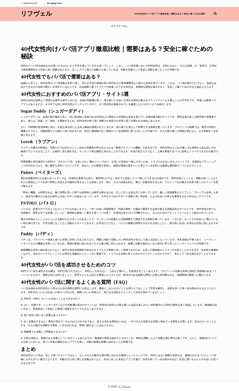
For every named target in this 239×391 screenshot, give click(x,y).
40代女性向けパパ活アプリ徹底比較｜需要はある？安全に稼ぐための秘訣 (169, 14)
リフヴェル (36, 14)
